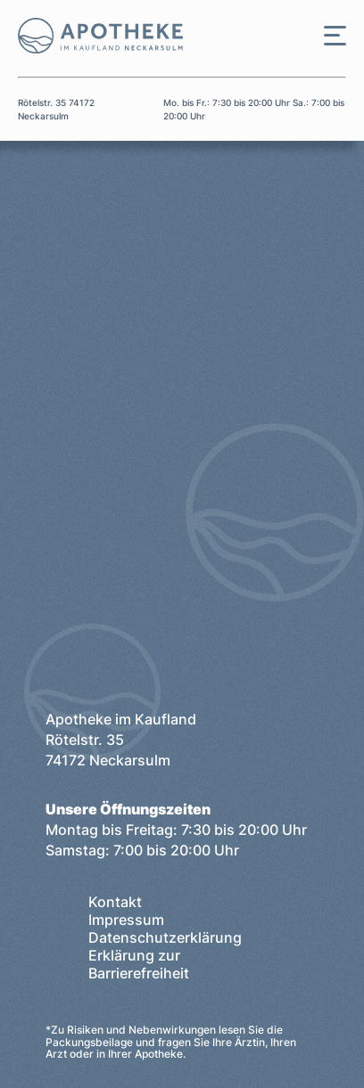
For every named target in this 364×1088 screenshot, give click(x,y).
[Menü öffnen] (335, 35)
